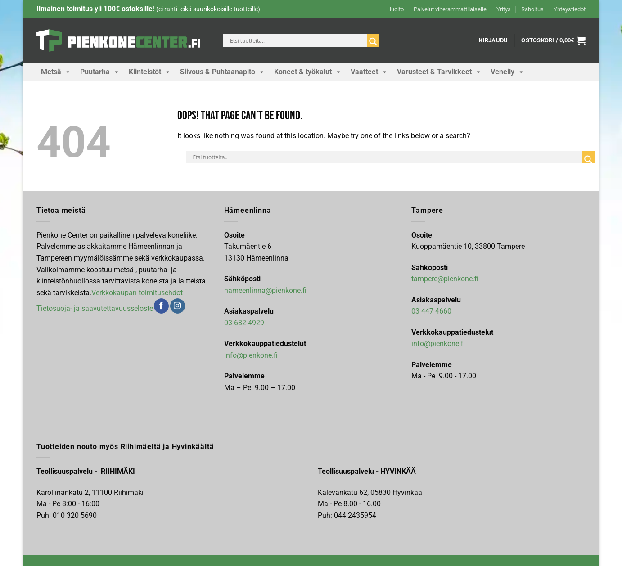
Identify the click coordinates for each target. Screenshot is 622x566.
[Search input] (297, 40)
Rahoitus (532, 9)
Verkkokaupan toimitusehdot (137, 292)
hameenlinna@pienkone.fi (265, 290)
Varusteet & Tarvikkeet (439, 72)
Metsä (56, 72)
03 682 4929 (244, 323)
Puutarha (100, 72)
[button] (493, 40)
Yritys (503, 9)
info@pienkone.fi (251, 355)
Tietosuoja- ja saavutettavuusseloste (94, 308)
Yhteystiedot (570, 9)
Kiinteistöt (150, 72)
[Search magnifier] (373, 41)
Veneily (507, 72)
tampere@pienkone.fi (444, 278)
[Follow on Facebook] (161, 306)
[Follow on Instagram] (177, 306)
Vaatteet (369, 72)
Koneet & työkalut (308, 72)
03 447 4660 (431, 311)
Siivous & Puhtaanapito (222, 72)
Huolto (395, 9)
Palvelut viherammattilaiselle (450, 9)
